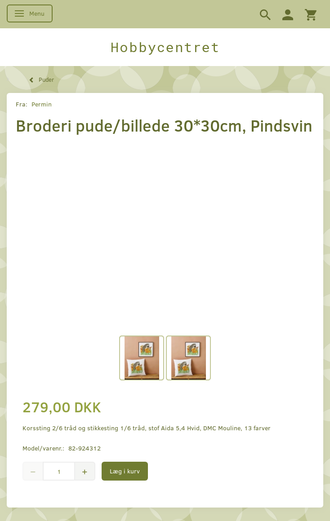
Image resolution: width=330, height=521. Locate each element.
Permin (41, 104)
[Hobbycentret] (165, 47)
